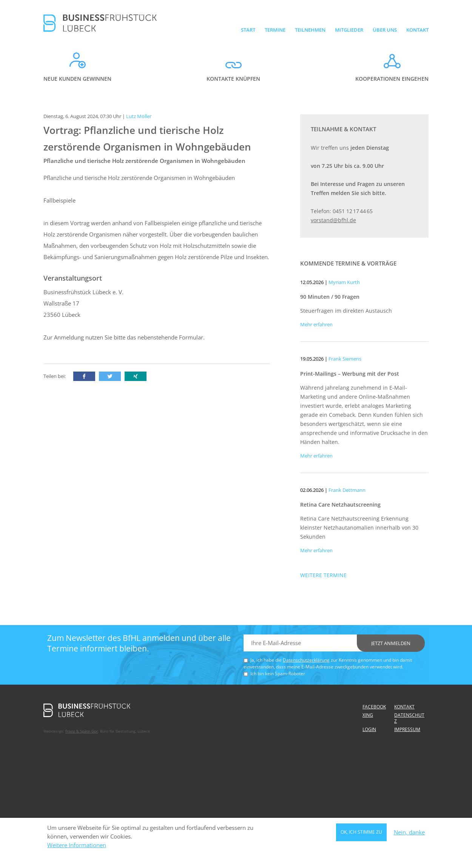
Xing (367, 715)
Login (369, 729)
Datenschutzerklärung (306, 660)
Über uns (385, 29)
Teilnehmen (310, 29)
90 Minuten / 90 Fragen (329, 296)
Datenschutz (409, 718)
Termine (275, 29)
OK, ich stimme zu (361, 834)
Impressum (407, 729)
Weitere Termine (323, 575)
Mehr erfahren (316, 324)
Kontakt (417, 29)
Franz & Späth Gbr (81, 731)
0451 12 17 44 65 (353, 211)
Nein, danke (409, 834)
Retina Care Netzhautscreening (340, 504)
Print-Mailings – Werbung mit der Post (349, 373)
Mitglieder (349, 29)
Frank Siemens (345, 358)
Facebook (374, 707)
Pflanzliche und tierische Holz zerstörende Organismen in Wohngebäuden (144, 160)
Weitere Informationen (76, 847)
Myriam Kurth (344, 282)
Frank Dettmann (347, 490)
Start (248, 29)
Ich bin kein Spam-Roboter (277, 673)
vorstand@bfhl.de (333, 220)
